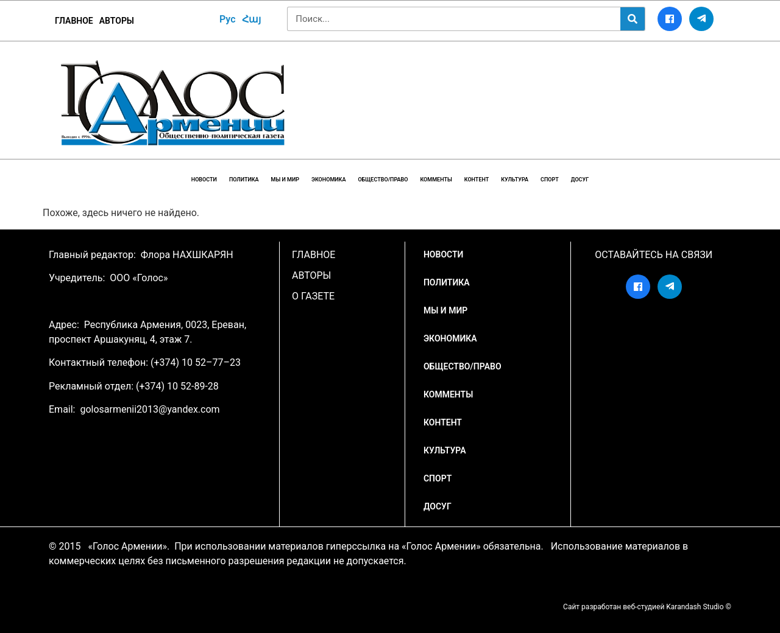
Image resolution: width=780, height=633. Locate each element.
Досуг (580, 180)
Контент (476, 180)
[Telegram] (701, 19)
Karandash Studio (694, 607)
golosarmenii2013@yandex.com (149, 409)
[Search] (632, 18)
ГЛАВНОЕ (74, 21)
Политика (244, 180)
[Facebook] (670, 19)
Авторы (116, 21)
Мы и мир (285, 180)
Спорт (550, 180)
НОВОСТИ (204, 180)
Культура (514, 180)
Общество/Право (383, 180)
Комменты (436, 180)
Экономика (328, 180)
